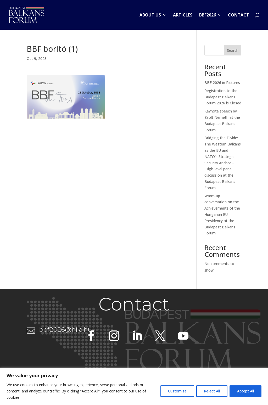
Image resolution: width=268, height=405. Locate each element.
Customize (177, 391)
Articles (182, 15)
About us (150, 15)
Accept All (245, 391)
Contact (238, 15)
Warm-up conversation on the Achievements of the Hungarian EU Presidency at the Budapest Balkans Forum (222, 214)
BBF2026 (207, 15)
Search (232, 50)
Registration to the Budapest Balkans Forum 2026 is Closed (222, 97)
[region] (134, 386)
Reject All (212, 391)
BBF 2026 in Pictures (222, 82)
